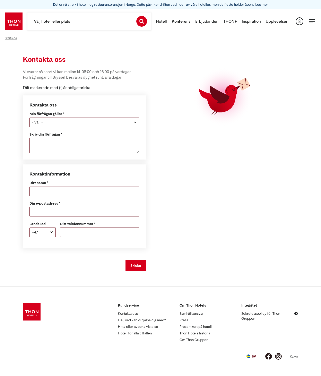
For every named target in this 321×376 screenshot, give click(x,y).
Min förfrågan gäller (45, 114)
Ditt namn (37, 183)
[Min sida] (299, 21)
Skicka (135, 266)
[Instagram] (278, 356)
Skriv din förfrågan (44, 134)
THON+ (230, 21)
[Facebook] (268, 356)
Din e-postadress (43, 203)
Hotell (161, 21)
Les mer (261, 4)
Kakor (294, 356)
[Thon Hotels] (14, 21)
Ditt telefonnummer (76, 224)
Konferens (181, 21)
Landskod (37, 224)
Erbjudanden (206, 21)
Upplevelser (276, 21)
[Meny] (312, 21)
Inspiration (251, 21)
